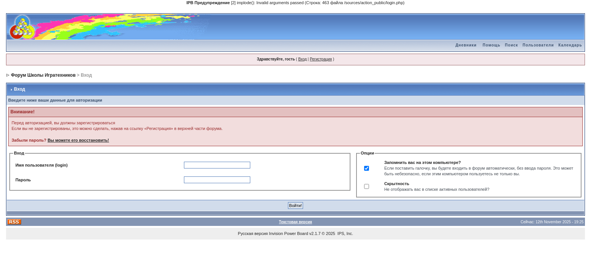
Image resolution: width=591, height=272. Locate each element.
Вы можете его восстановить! (78, 140)
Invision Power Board (288, 233)
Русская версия (253, 233)
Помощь (491, 45)
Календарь (570, 45)
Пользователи (538, 45)
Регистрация (321, 59)
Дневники (465, 45)
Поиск (511, 45)
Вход (302, 59)
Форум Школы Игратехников (43, 75)
